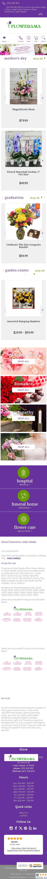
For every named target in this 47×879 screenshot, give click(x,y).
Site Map (33, 877)
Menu (4, 41)
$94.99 (23, 256)
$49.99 (23, 183)
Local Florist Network (18, 877)
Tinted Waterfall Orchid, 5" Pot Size (23, 173)
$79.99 (23, 120)
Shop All (38, 58)
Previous (4, 98)
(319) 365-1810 (13, 3)
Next (43, 98)
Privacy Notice (31, 874)
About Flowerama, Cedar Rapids (18, 541)
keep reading (13, 558)
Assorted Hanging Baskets (23, 321)
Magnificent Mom (23, 109)
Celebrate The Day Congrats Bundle (23, 246)
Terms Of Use (16, 874)
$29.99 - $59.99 (24, 332)
